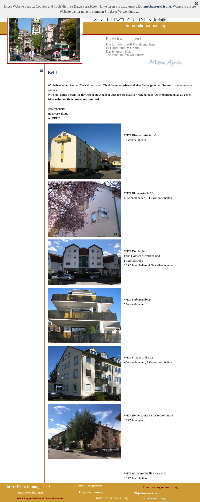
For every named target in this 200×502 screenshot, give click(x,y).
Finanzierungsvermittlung (160, 487)
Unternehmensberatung (112, 498)
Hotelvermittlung (153, 498)
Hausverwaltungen (30, 492)
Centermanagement (89, 485)
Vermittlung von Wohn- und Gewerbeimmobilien (40, 498)
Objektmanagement (147, 493)
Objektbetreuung (90, 492)
